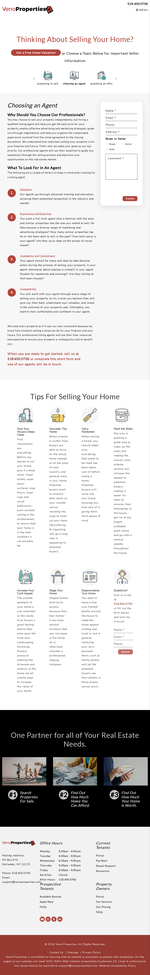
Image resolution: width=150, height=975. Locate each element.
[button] (42, 919)
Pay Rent (101, 860)
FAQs (43, 906)
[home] (27, 9)
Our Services (104, 901)
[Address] (121, 132)
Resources (102, 871)
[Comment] (121, 167)
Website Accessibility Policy (117, 965)
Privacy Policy (91, 952)
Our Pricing (103, 906)
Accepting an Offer (101, 78)
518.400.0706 (137, 4)
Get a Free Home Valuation (36, 52)
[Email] (121, 118)
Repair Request (106, 865)
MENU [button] (142, 10)
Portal (100, 855)
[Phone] (121, 125)
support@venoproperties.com (21, 882)
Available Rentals (50, 896)
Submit (130, 198)
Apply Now (46, 901)
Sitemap (73, 952)
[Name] (121, 111)
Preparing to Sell (47, 78)
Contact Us (56, 952)
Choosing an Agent (74, 78)
